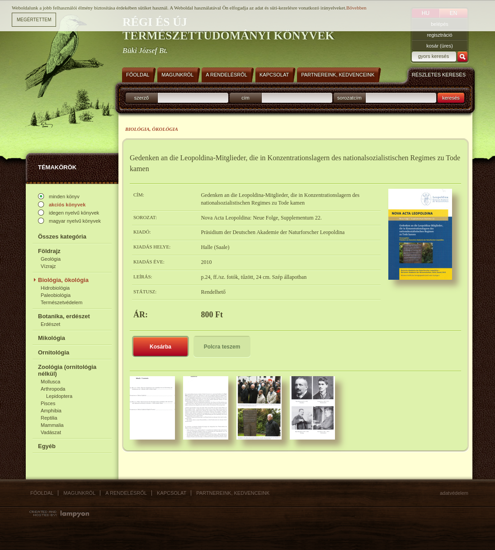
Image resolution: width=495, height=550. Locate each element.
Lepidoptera (59, 396)
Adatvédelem (454, 493)
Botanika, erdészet (64, 316)
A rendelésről (126, 493)
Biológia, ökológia (63, 280)
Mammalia (52, 425)
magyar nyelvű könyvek (75, 221)
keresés (451, 97)
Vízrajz (48, 266)
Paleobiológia (56, 295)
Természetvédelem (61, 302)
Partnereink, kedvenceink (232, 493)
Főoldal (41, 493)
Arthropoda (53, 389)
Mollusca (50, 381)
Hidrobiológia (55, 288)
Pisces (48, 403)
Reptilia (49, 418)
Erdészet (50, 324)
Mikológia (51, 338)
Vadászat (51, 432)
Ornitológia (53, 352)
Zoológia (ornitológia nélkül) (67, 370)
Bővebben (356, 7)
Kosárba (160, 347)
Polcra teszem (222, 347)
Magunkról (79, 493)
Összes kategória (62, 236)
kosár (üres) (439, 45)
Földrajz (49, 251)
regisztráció (439, 35)
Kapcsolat (171, 493)
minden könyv (64, 196)
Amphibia (51, 410)
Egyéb (47, 446)
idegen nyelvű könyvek (74, 212)
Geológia (51, 259)
